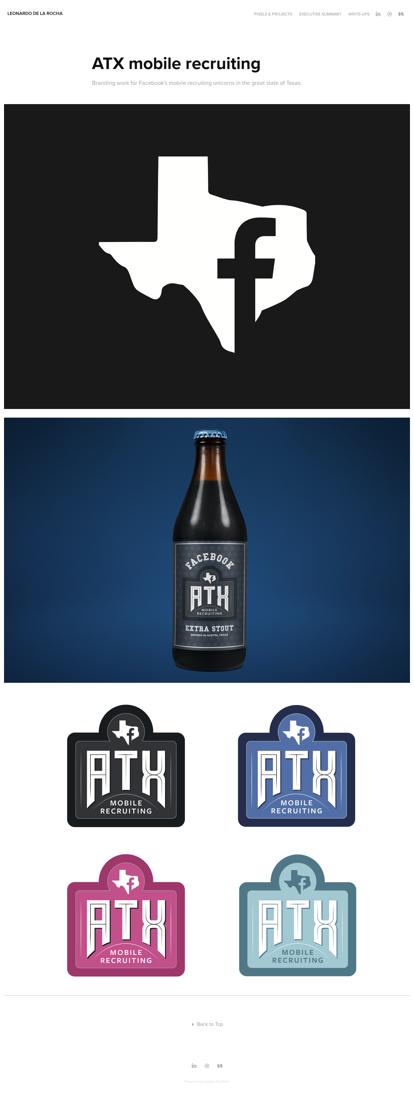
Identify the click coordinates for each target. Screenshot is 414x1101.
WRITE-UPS (358, 14)
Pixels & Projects (273, 14)
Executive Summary (320, 14)
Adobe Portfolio (216, 1081)
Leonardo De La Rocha (35, 13)
